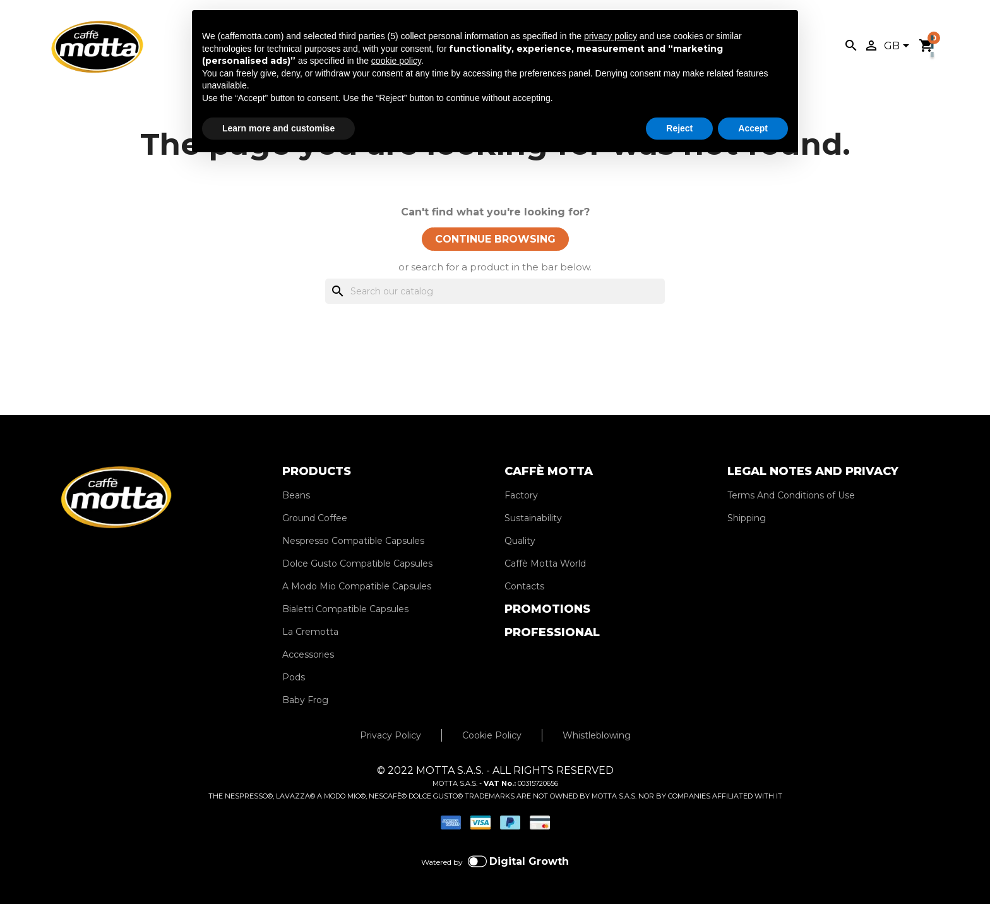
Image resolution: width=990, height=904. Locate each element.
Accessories (308, 654)
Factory (521, 495)
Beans (296, 495)
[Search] (495, 291)
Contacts (524, 586)
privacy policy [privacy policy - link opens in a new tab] (610, 36)
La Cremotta (310, 631)
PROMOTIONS (547, 609)
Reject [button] (679, 128)
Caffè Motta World (545, 563)
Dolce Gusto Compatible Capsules (357, 563)
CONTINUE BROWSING (495, 239)
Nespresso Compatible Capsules (353, 540)
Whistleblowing (597, 735)
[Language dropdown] (899, 46)
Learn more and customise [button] (278, 128)
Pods (293, 677)
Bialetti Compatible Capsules (345, 609)
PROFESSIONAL (552, 632)
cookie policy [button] (396, 61)
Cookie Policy (492, 735)
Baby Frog (305, 700)
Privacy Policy (390, 735)
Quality (519, 540)
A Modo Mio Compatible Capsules (356, 586)
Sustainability (533, 518)
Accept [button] (753, 128)
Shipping (746, 518)
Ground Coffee (314, 518)
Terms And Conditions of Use (791, 495)
